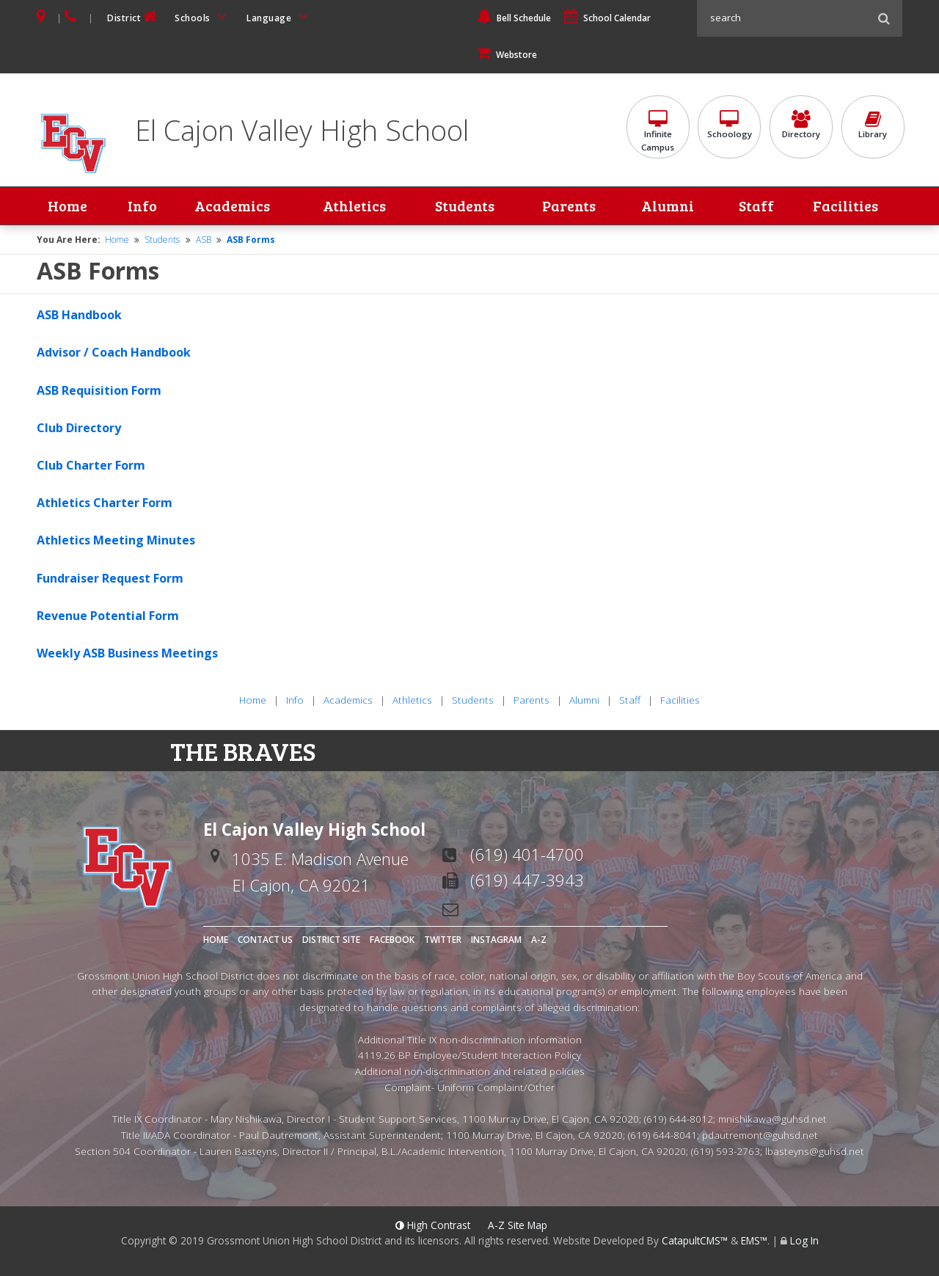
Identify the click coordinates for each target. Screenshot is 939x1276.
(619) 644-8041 (662, 1135)
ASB (203, 239)
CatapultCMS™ (695, 1241)
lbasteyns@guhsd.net (814, 1151)
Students (464, 206)
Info (142, 206)
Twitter (442, 940)
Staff (756, 206)
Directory (801, 125)
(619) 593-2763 (725, 1151)
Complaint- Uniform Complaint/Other (469, 1087)
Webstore (507, 54)
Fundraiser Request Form (110, 578)
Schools (203, 16)
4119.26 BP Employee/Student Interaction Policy (469, 1055)
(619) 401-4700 (527, 855)
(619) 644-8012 (678, 1119)
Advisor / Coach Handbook (114, 353)
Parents (569, 206)
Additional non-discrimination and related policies (470, 1071)
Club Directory (79, 428)
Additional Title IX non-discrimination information (470, 1039)
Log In (804, 1241)
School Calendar (607, 18)
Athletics (354, 206)
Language (279, 16)
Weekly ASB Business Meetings (127, 653)
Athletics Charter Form (104, 503)
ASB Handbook (79, 315)
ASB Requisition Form (99, 390)
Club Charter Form (91, 465)
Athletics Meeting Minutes (116, 541)
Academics (230, 206)
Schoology (729, 125)
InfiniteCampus (658, 132)
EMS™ (754, 1241)
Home (67, 206)
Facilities (845, 206)
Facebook (392, 940)
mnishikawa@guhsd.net (772, 1119)
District (133, 16)
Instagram (496, 940)
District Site (331, 940)
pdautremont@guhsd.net (760, 1135)
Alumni (667, 206)
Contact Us (265, 940)
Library (873, 125)
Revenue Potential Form (108, 616)
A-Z (539, 940)
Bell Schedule (514, 18)
